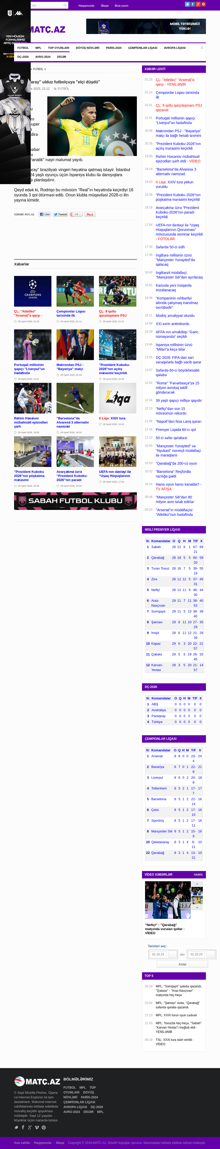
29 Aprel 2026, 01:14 (71, 321)
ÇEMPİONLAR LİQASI (142, 47)
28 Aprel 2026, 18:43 (113, 424)
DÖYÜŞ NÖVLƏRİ (88, 47)
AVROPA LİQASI (175, 47)
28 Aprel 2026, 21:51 (28, 379)
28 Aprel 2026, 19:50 (28, 432)
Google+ (198, 4)
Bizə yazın (121, 5)
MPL (38, 47)
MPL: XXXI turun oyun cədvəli (176, 1015)
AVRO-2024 (42, 56)
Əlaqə (104, 5)
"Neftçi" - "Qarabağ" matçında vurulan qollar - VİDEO (165, 929)
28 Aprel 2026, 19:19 (71, 432)
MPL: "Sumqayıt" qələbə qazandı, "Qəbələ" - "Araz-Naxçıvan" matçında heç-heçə (179, 991)
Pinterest (203, 4)
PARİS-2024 (114, 47)
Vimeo (37, 1127)
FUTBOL (23, 47)
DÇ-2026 (23, 56)
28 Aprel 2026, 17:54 (113, 482)
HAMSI (198, 874)
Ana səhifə (22, 1143)
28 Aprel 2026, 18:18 (71, 486)
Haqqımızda (86, 5)
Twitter (187, 4)
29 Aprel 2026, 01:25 (28, 321)
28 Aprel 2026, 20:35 (113, 379)
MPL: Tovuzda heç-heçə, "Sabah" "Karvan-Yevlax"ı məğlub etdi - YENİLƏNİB (179, 1027)
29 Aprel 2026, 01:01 (113, 321)
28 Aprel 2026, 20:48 (71, 375)
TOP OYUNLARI (58, 47)
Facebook (192, 4)
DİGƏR (61, 56)
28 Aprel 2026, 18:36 (28, 486)
